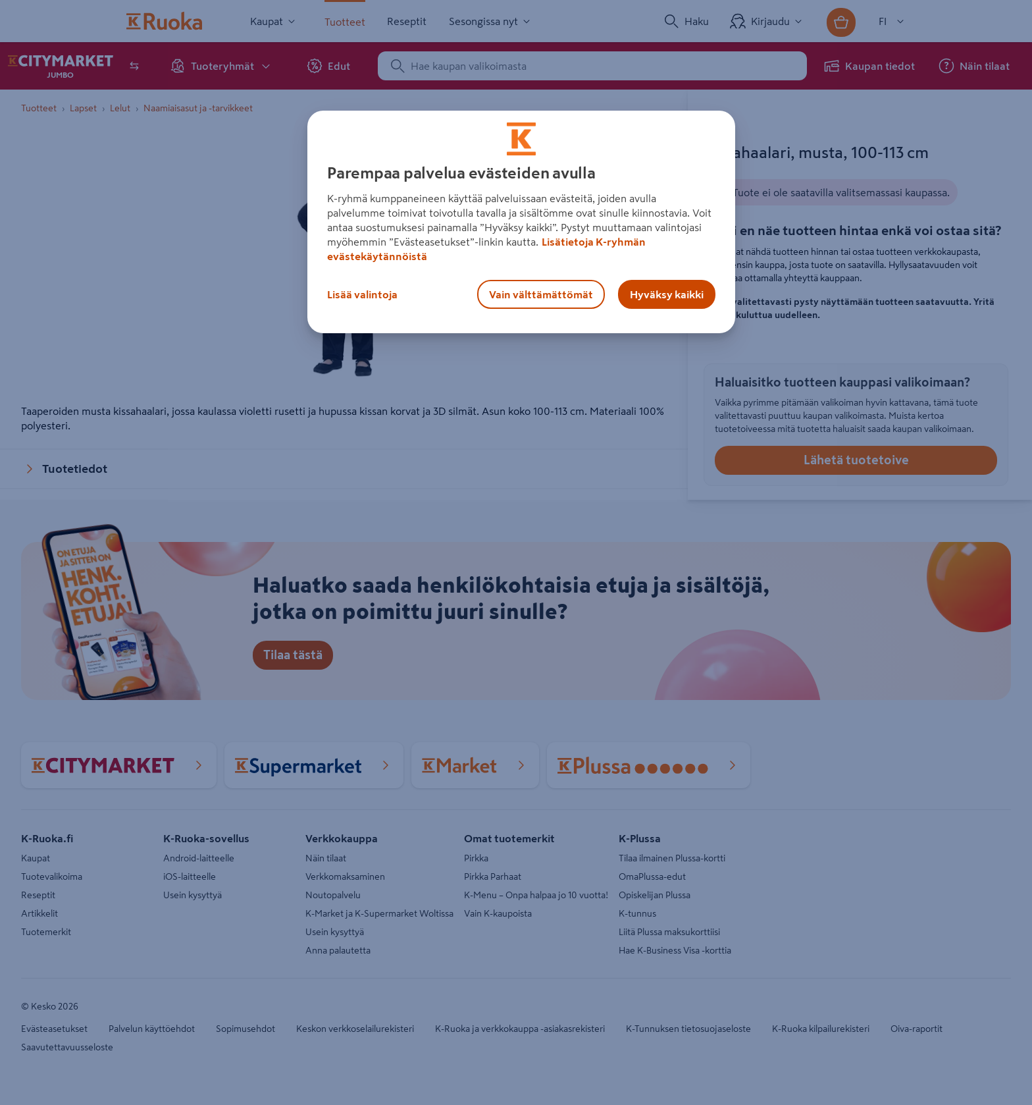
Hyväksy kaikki (667, 294)
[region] (521, 222)
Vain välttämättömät (541, 294)
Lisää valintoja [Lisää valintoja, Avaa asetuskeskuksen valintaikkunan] (362, 294)
